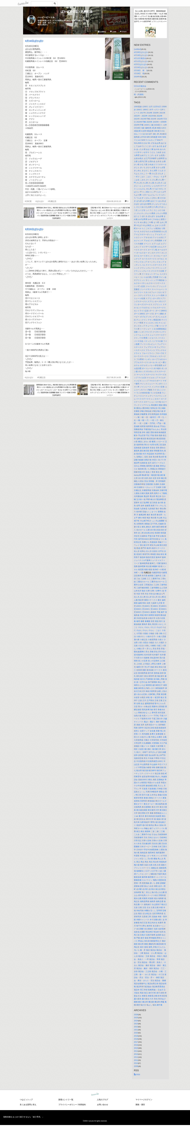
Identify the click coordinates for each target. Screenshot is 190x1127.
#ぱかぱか (39, 201)
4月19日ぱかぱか (141, 55)
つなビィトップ (26, 1100)
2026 (136, 1014)
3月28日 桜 (139, 73)
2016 (136, 1045)
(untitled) (137, 49)
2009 (136, 1066)
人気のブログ (102, 1100)
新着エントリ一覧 (65, 1100)
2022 (136, 1027)
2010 (136, 1063)
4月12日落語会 (140, 58)
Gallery (102, 32)
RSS (137, 1074)
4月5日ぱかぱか (140, 64)
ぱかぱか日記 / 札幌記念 (76, 11)
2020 (136, 1033)
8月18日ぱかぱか (34, 41)
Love (113, 32)
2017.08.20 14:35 (113, 377)
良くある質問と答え (28, 1105)
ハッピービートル (46, 17)
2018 (136, 1039)
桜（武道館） (139, 94)
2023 (136, 1024)
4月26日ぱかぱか (141, 52)
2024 (136, 1021)
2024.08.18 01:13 (113, 201)
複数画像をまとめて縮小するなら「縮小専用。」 (23, 1117)
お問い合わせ (102, 1105)
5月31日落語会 (140, 86)
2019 (136, 1036)
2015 (136, 1048)
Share (123, 32)
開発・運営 (140, 1105)
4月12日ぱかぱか (141, 61)
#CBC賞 (28, 201)
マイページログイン (144, 1100)
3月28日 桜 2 (140, 70)
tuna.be (95, 1094)
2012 (136, 1057)
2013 (136, 1054)
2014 (136, 1051)
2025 (136, 1018)
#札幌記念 (52, 201)
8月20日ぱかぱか (34, 229)
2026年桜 (138, 77)
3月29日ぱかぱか (141, 67)
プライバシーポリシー (67, 1105)
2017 (136, 1042)
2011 (136, 1060)
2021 (136, 1030)
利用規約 (82, 1105)
